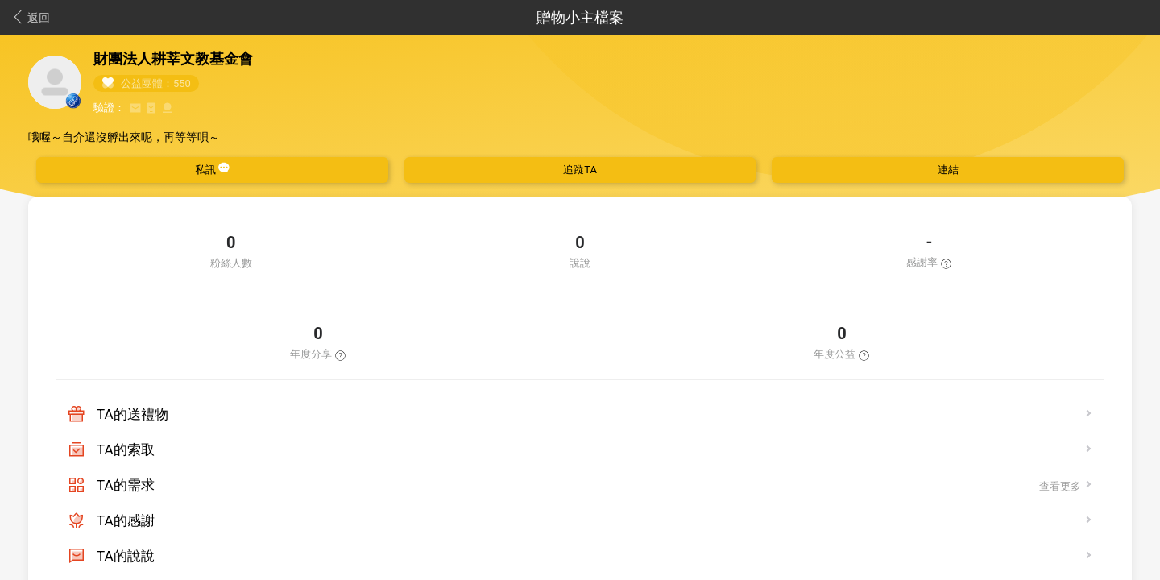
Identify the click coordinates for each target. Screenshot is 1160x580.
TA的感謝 (126, 520)
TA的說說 (126, 556)
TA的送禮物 (132, 414)
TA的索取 (126, 449)
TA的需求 (126, 485)
